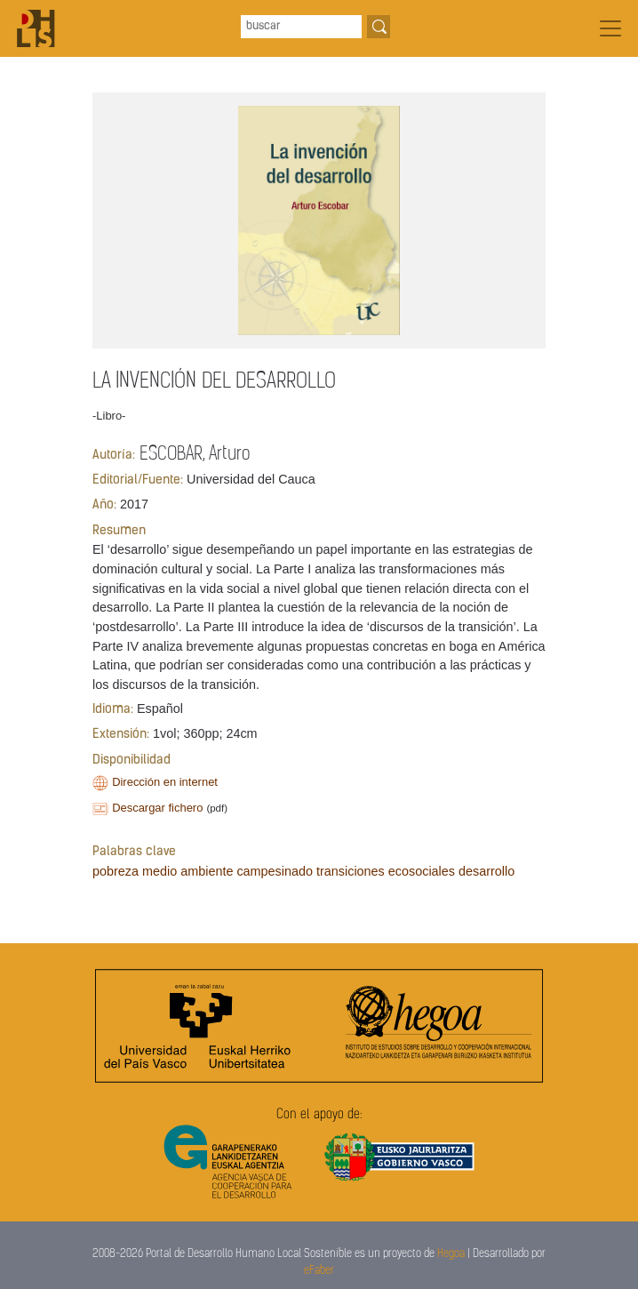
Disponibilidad (131, 760)
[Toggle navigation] (610, 28)
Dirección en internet (165, 782)
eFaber (319, 1271)
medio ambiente (187, 871)
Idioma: (112, 710)
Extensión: (120, 734)
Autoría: (113, 455)
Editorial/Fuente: (137, 480)
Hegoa (451, 1254)
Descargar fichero (157, 807)
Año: (104, 505)
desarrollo (486, 871)
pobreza (115, 871)
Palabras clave (134, 852)
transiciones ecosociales (385, 871)
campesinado (274, 871)
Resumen (119, 531)
